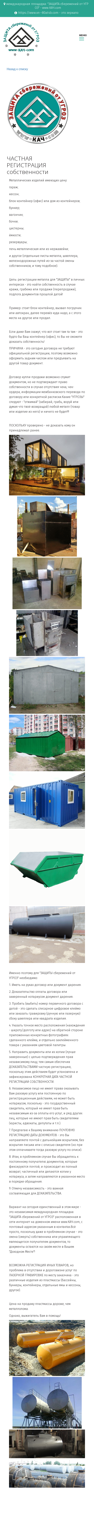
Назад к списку (17, 69)
